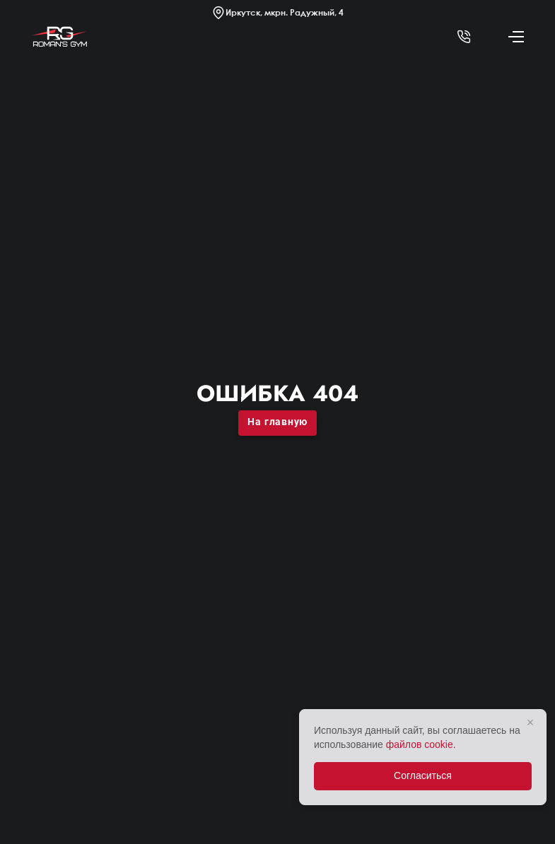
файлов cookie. (421, 744)
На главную (277, 421)
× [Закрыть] (530, 722)
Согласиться (423, 775)
